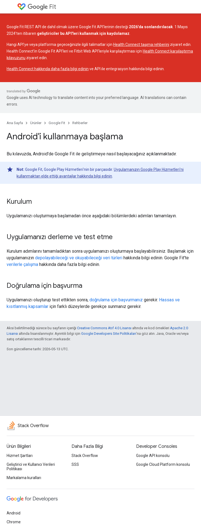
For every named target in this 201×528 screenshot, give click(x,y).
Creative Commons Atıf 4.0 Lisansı (104, 328)
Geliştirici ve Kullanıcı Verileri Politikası (31, 466)
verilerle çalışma (22, 264)
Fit (42, 7)
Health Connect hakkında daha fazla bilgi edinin (48, 69)
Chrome (14, 522)
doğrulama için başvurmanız (116, 299)
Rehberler (80, 123)
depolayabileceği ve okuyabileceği (68, 257)
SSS (75, 464)
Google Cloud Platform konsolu (163, 464)
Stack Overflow (85, 455)
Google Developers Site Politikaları (108, 333)
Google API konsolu (153, 455)
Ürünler (35, 123)
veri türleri (112, 257)
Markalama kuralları (24, 477)
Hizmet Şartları (20, 455)
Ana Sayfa (15, 123)
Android (13, 513)
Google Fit (57, 123)
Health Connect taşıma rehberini (141, 44)
